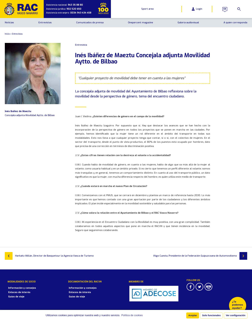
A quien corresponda (235, 22)
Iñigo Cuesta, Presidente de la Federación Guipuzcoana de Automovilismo (200, 256)
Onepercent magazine (140, 22)
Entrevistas (45, 22)
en (224, 9)
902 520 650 (74, 8)
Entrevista (81, 44)
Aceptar (192, 315)
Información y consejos (19, 285)
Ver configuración (235, 315)
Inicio (7, 33)
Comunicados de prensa (90, 22)
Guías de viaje (13, 293)
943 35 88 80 (75, 4)
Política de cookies (132, 315)
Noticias (9, 22)
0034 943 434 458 (80, 12)
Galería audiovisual (188, 22)
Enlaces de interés (16, 289)
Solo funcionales (211, 315)
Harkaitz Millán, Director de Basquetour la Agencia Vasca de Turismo (49, 256)
